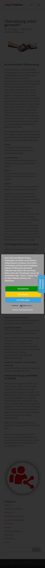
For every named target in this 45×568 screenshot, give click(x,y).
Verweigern (23, 294)
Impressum (15, 310)
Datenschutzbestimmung (26, 310)
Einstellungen (23, 300)
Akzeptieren (23, 288)
